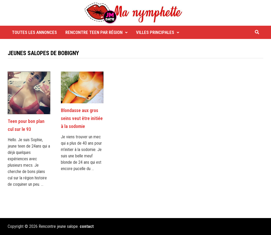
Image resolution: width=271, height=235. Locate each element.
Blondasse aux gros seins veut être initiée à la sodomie (82, 118)
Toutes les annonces (34, 32)
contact (87, 226)
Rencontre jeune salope (58, 226)
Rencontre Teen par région (94, 32)
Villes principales (155, 32)
